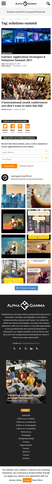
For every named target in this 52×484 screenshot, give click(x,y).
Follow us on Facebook (26, 422)
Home (3, 19)
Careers (26, 455)
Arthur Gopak (12, 401)
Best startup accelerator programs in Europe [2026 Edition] (25, 396)
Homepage (26, 435)
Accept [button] (27, 480)
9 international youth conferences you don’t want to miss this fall (24, 104)
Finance (26, 442)
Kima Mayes (6, 66)
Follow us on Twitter (26, 418)
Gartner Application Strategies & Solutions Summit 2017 (23, 58)
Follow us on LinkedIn (26, 428)
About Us (26, 451)
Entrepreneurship (8, 99)
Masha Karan (6, 109)
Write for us (26, 432)
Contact (26, 448)
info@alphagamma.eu (31, 343)
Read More (37, 480)
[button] (48, 4)
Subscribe (26, 415)
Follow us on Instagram (26, 425)
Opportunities (7, 53)
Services (26, 458)
